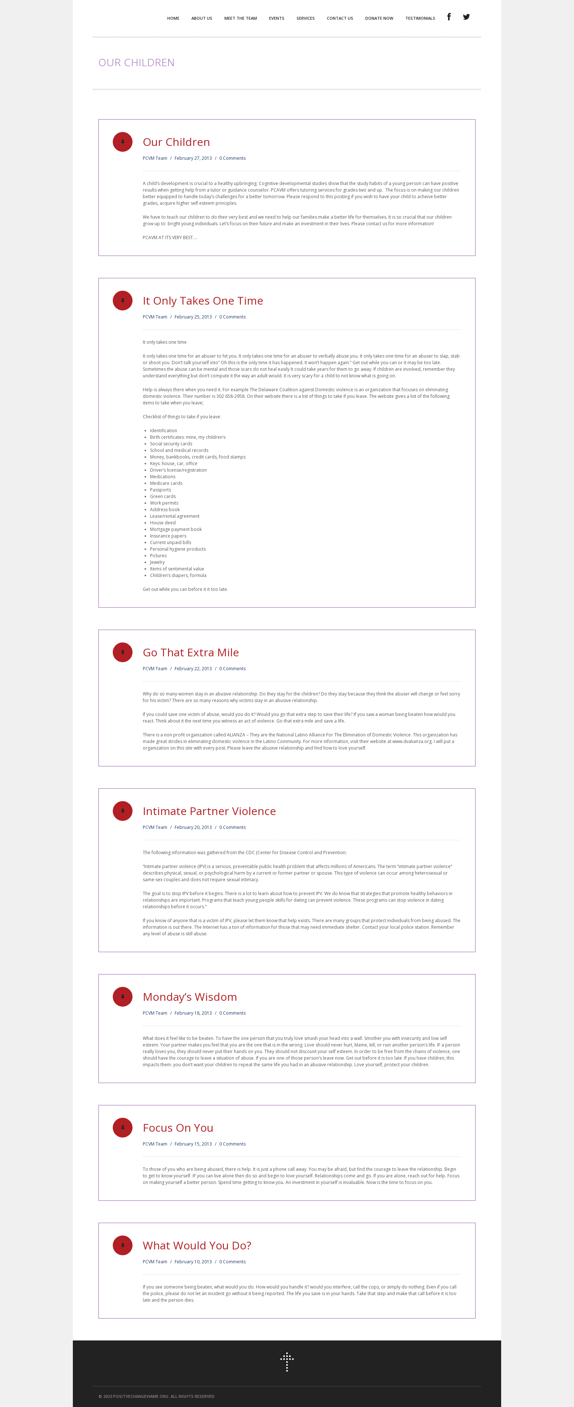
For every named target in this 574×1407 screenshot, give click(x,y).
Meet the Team (240, 18)
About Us (201, 18)
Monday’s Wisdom (190, 996)
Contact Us (340, 18)
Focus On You (178, 1127)
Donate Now (379, 18)
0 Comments (232, 158)
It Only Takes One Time (203, 300)
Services (306, 18)
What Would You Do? (197, 1245)
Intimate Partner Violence (209, 810)
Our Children (176, 141)
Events (276, 18)
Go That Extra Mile (191, 652)
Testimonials (420, 18)
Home (173, 18)
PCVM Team (155, 158)
